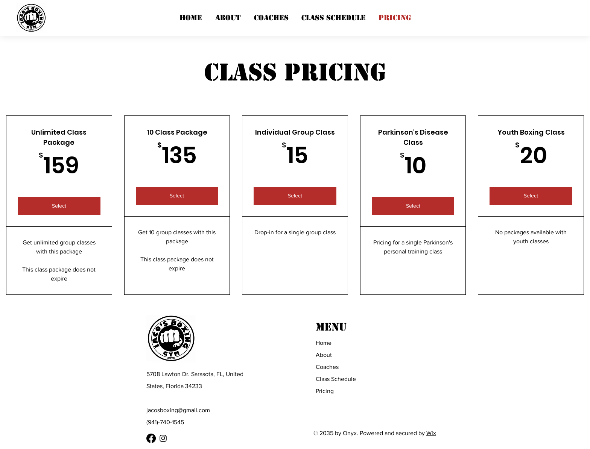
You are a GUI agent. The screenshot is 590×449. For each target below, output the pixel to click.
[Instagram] (163, 438)
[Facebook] (151, 438)
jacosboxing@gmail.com (178, 410)
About (324, 355)
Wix (431, 433)
